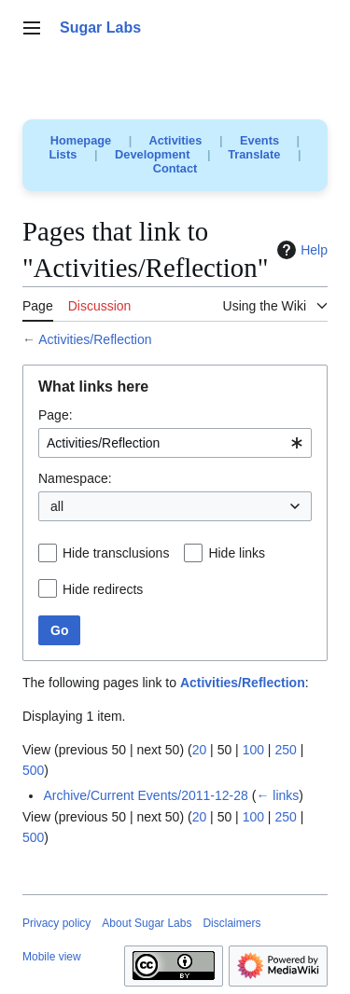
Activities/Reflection (94, 339)
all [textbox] (56, 506)
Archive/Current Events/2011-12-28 (145, 795)
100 (253, 749)
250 (285, 749)
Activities (175, 140)
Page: (55, 414)
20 (199, 749)
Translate (254, 154)
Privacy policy (56, 923)
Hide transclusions (116, 552)
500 (33, 770)
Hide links (236, 552)
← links (277, 795)
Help (300, 250)
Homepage (80, 140)
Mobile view (51, 956)
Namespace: (75, 478)
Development (152, 154)
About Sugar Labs (146, 923)
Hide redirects (103, 589)
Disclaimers (231, 923)
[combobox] (175, 443)
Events (259, 140)
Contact (175, 168)
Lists (63, 154)
